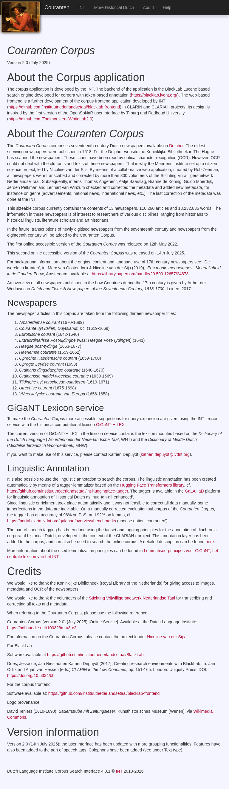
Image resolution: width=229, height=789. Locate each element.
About (148, 7)
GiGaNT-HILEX (110, 424)
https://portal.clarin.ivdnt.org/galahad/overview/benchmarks (61, 520)
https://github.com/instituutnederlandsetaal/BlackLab (95, 654)
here (209, 541)
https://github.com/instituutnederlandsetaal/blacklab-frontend (64, 107)
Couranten (56, 7)
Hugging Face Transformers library (152, 485)
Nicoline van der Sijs (166, 636)
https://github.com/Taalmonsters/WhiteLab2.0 (50, 119)
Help (167, 7)
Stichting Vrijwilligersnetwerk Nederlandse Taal (132, 598)
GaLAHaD (194, 491)
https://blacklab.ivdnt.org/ (154, 95)
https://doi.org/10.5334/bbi (31, 675)
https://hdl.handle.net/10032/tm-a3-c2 (41, 627)
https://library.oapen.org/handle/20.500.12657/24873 (139, 273)
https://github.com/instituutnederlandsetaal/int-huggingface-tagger (67, 491)
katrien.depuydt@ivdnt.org (165, 454)
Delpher (176, 145)
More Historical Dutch (114, 7)
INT (81, 7)
